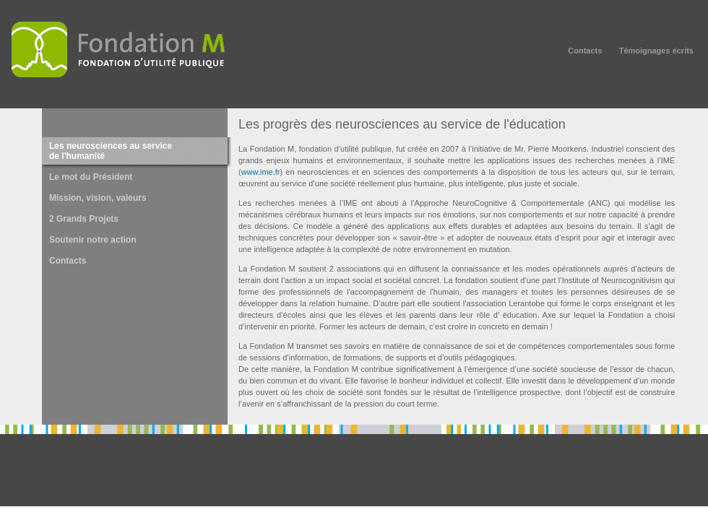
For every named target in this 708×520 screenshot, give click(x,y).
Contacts (585, 50)
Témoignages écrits (656, 50)
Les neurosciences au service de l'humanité (110, 151)
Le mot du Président (90, 177)
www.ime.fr (260, 172)
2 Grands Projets (83, 219)
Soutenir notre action (93, 240)
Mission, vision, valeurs (98, 198)
